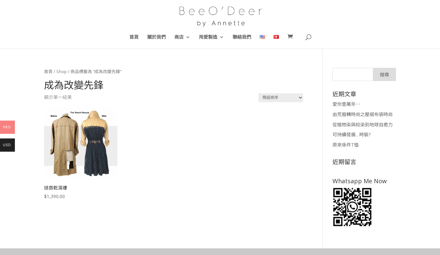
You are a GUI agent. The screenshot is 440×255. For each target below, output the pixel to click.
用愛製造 (208, 37)
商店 (179, 37)
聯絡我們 (242, 37)
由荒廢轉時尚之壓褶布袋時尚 (362, 114)
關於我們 (156, 37)
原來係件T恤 (345, 145)
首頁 (134, 37)
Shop (61, 71)
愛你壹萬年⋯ (346, 104)
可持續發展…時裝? (351, 134)
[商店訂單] (280, 97)
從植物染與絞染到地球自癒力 (362, 124)
